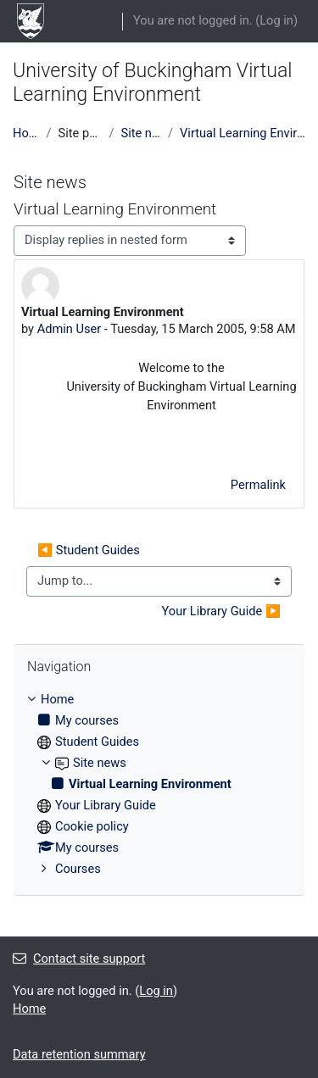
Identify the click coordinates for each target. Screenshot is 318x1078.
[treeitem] (159, 784)
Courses (78, 868)
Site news (140, 133)
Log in (276, 20)
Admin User (69, 328)
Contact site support (79, 958)
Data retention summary (79, 1054)
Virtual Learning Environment (242, 133)
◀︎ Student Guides (88, 550)
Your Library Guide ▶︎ (221, 611)
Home (26, 133)
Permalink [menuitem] (258, 484)
